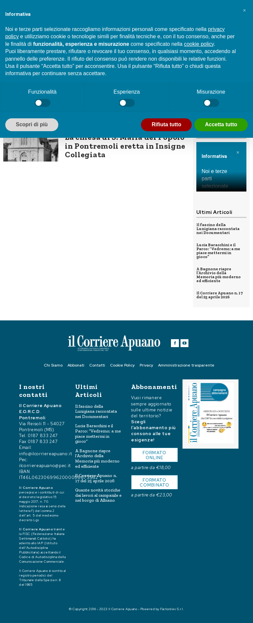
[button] (244, 10)
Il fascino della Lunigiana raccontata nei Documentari (217, 228)
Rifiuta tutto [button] (166, 124)
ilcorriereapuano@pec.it (45, 465)
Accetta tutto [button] (221, 124)
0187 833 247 (43, 435)
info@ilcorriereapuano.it (45, 453)
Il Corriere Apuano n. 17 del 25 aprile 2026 (219, 295)
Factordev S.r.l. (172, 609)
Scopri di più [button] (32, 124)
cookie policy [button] (198, 44)
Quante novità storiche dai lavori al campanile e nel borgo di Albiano (98, 495)
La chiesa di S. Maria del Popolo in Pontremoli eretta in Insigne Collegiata (125, 145)
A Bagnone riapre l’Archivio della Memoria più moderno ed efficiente (218, 275)
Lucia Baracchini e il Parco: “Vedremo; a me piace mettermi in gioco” (218, 251)
